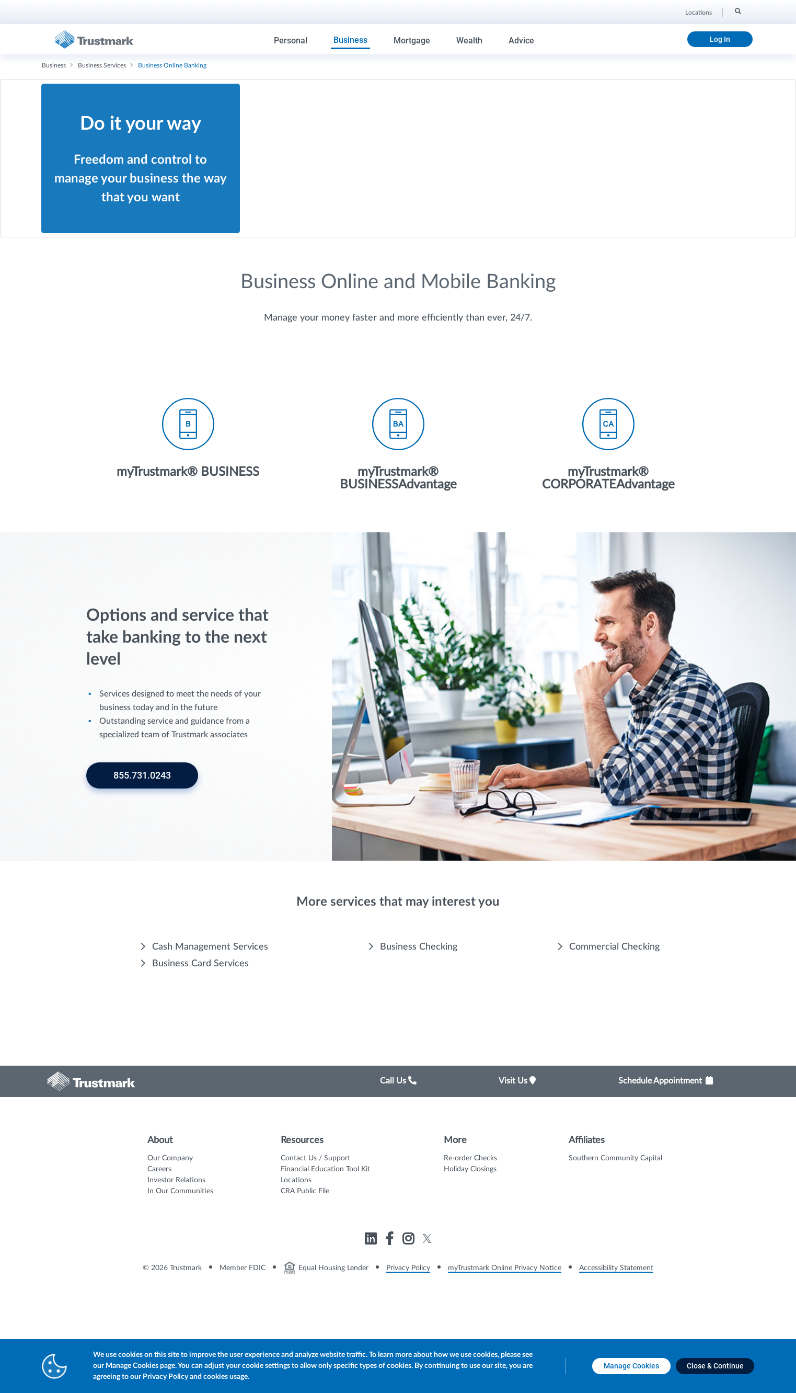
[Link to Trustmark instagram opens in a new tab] (409, 1307)
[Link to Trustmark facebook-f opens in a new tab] (390, 1307)
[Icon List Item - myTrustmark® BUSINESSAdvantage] (398, 511)
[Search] (737, 11)
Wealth (469, 40)
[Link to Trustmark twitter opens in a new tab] (427, 1305)
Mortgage (412, 40)
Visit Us (517, 1148)
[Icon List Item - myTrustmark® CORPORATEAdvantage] (608, 511)
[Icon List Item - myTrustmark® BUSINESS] (188, 505)
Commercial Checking (614, 1014)
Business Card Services (200, 1030)
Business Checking (418, 1014)
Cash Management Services (210, 1014)
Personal (290, 40)
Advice (521, 40)
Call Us (398, 1148)
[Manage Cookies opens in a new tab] (631, 1366)
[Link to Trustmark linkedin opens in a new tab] (372, 1307)
